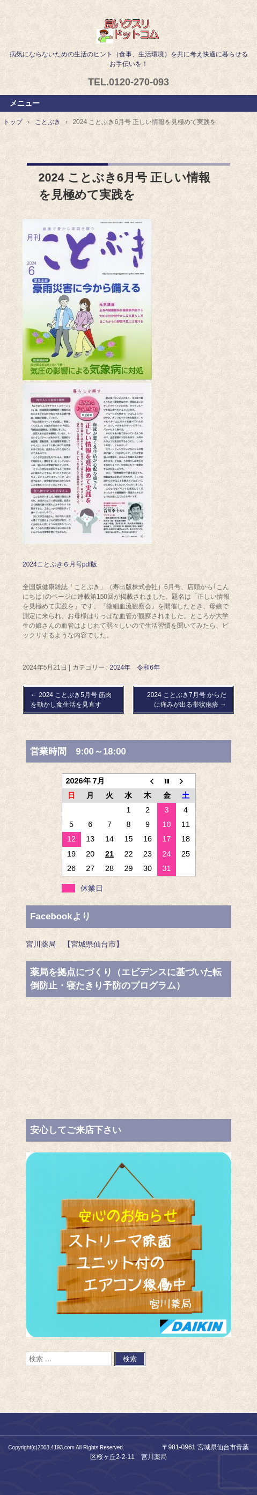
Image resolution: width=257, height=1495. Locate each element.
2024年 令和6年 (135, 667)
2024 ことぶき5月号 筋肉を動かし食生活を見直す (71, 699)
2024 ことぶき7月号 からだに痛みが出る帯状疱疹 (186, 699)
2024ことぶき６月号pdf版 (60, 564)
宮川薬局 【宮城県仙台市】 (74, 944)
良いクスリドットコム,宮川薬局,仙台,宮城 (129, 30)
